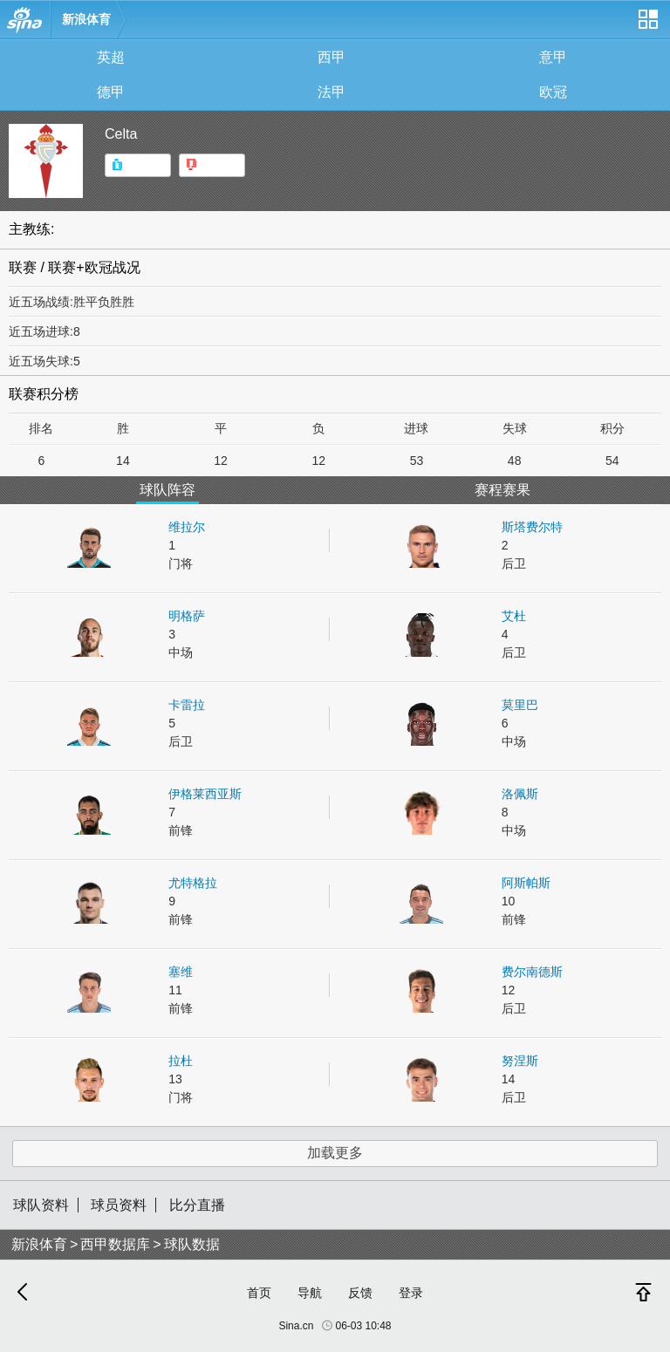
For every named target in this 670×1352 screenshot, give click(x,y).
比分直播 (197, 1205)
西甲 (331, 57)
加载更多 (335, 1152)
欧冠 (553, 92)
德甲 (111, 92)
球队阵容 (167, 489)
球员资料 (119, 1205)
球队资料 (41, 1205)
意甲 (553, 57)
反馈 (360, 1293)
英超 (111, 57)
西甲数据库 (115, 1244)
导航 (309, 1293)
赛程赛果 (502, 489)
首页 (259, 1293)
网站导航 (647, 25)
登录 (411, 1293)
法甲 (331, 92)
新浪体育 (86, 19)
